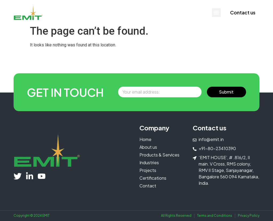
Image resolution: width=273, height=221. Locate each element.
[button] (216, 12)
